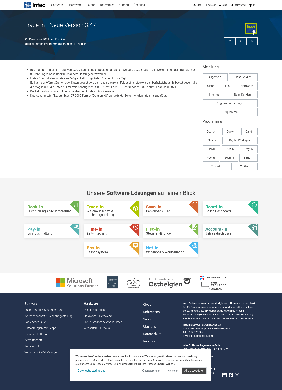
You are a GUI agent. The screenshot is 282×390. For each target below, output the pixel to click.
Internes (214, 94)
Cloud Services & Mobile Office (103, 322)
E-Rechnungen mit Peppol (40, 328)
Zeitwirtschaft (33, 340)
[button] (253, 5)
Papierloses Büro (35, 322)
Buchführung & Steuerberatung (43, 310)
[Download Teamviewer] (238, 5)
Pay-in (249, 149)
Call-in (249, 131)
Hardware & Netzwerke (98, 316)
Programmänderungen (58, 44)
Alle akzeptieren (194, 370)
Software (31, 303)
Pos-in (211, 157)
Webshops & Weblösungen (41, 352)
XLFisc (244, 166)
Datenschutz (152, 334)
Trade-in (81, 44)
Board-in (212, 131)
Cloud (211, 86)
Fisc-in (211, 149)
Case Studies (243, 77)
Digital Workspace (240, 140)
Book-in (231, 131)
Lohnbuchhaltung (35, 334)
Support (148, 319)
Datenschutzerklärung (92, 370)
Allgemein (215, 77)
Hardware (247, 86)
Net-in (230, 149)
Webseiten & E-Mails (97, 328)
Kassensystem (33, 346)
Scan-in (229, 157)
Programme (230, 112)
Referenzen (151, 312)
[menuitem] (58, 5)
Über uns (149, 326)
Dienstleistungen (94, 310)
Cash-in (212, 140)
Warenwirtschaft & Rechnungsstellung (48, 316)
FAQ (227, 86)
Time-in (248, 157)
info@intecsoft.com (202, 335)
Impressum (151, 341)
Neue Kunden (242, 94)
